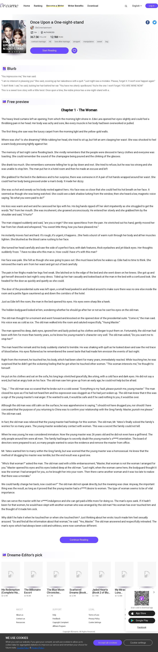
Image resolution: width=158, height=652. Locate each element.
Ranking (38, 5)
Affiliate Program (59, 626)
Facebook (141, 627)
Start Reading (49, 50)
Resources (20, 622)
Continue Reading (79, 540)
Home (27, 5)
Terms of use (94, 615)
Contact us (20, 619)
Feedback (56, 619)
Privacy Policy (37, 648)
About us (19, 615)
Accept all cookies (107, 642)
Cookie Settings (95, 622)
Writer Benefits (75, 5)
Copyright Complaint (61, 622)
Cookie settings (138, 642)
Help (54, 615)
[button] (49, 50)
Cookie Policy (23, 648)
